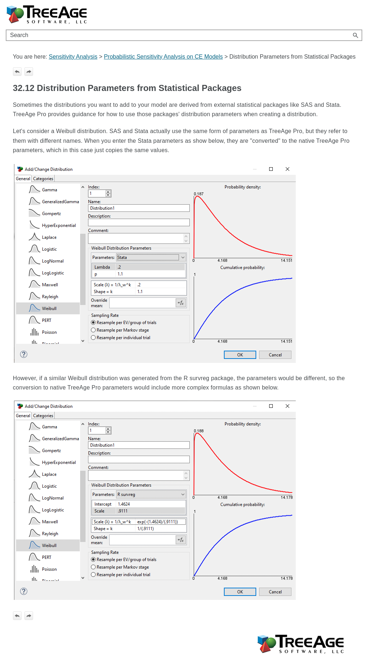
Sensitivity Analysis (73, 57)
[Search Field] (184, 35)
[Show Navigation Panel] (358, 14)
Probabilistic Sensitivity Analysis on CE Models (163, 57)
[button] (355, 35)
